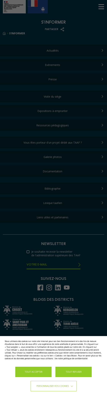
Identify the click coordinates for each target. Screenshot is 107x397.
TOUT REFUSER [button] (74, 371)
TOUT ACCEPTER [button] (33, 371)
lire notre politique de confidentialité (71, 358)
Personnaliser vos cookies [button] (52, 386)
